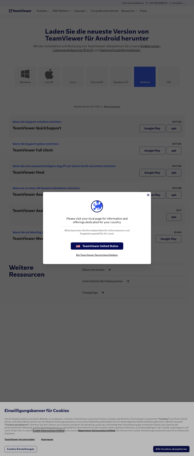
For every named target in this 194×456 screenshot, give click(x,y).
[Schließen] (148, 195)
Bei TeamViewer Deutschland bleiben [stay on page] (97, 255)
